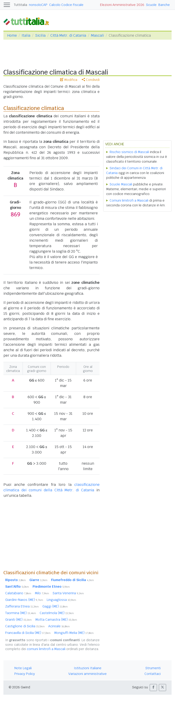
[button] (153, 687)
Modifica (68, 80)
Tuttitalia (20, 5)
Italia (26, 35)
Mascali (97, 35)
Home (12, 35)
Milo (42, 593)
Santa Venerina (68, 593)
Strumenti (153, 668)
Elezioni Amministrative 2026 (122, 5)
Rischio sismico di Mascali (129, 152)
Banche (164, 5)
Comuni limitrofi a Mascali (129, 200)
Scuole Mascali (121, 184)
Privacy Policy (24, 674)
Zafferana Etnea (22, 606)
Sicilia (40, 35)
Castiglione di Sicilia (25, 626)
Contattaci (152, 674)
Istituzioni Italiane (87, 668)
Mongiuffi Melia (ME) (74, 633)
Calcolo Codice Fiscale (66, 5)
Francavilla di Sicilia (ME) (28, 633)
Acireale (59, 626)
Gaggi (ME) (55, 606)
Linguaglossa (61, 600)
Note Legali (23, 668)
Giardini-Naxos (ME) (24, 600)
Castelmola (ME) (57, 613)
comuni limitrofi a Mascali (46, 649)
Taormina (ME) (20, 613)
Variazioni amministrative (87, 674)
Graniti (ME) (18, 619)
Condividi (91, 80)
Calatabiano (18, 593)
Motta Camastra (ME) (56, 619)
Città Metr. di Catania (68, 35)
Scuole (151, 5)
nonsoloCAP (38, 5)
